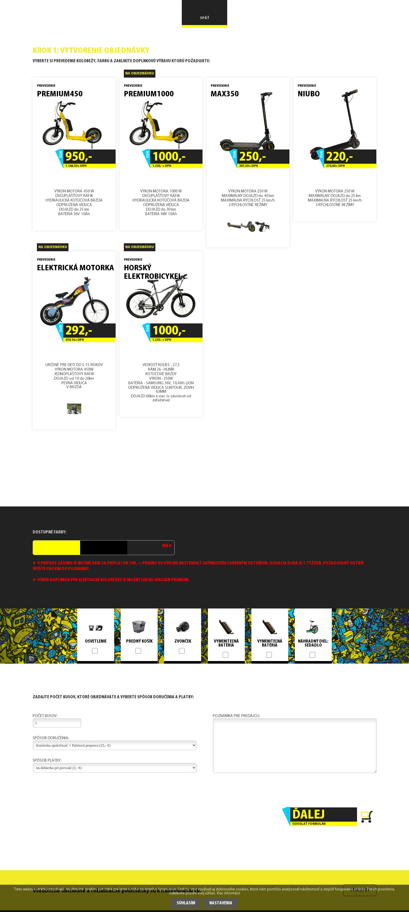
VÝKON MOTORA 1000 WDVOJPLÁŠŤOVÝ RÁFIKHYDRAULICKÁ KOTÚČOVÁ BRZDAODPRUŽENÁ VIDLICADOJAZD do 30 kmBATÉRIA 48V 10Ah (161, 153)
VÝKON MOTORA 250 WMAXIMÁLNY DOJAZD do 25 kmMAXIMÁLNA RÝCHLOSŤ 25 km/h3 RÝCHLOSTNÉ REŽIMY (334, 149)
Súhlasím (186, 903)
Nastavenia (220, 903)
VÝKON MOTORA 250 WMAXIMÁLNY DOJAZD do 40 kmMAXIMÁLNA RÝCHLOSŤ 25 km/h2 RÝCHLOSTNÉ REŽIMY (247, 162)
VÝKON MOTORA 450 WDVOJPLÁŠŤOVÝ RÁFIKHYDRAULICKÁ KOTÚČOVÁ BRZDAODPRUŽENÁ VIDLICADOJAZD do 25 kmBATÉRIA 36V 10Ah (74, 153)
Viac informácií (228, 893)
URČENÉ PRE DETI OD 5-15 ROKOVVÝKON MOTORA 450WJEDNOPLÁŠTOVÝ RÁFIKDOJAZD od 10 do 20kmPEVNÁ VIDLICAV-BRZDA (74, 338)
